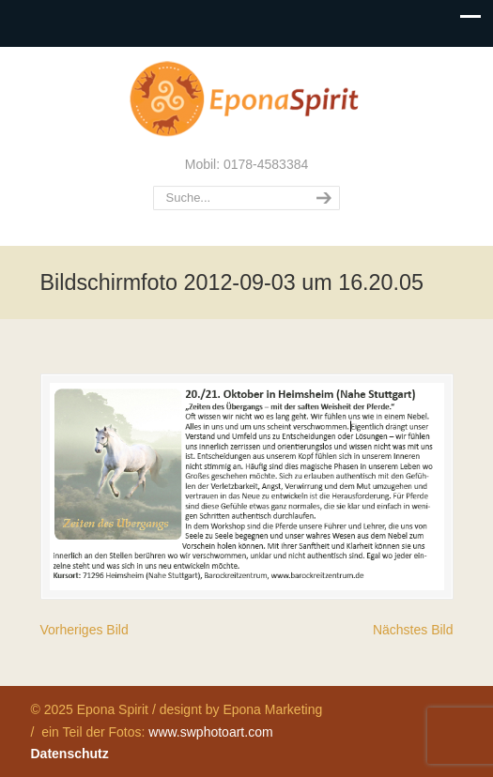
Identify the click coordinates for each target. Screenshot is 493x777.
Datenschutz (70, 753)
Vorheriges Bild (84, 629)
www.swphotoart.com (210, 731)
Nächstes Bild (413, 629)
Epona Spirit (247, 99)
